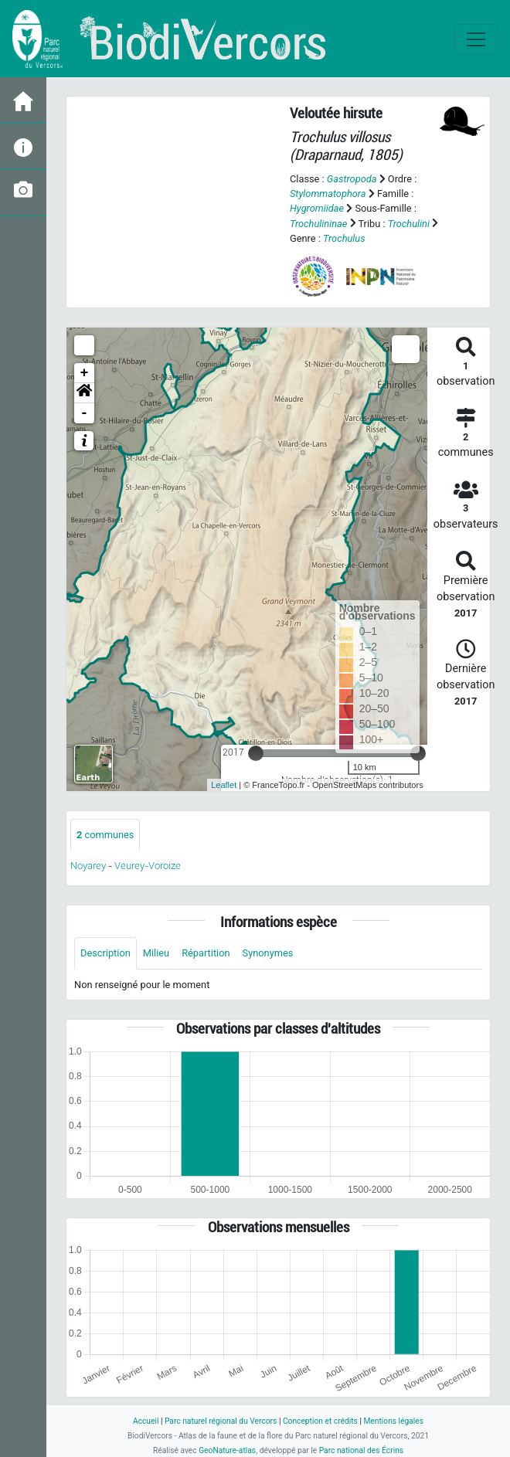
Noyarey (88, 865)
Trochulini (409, 223)
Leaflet (223, 785)
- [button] (84, 413)
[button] (84, 393)
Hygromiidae (317, 208)
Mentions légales (393, 1421)
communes (105, 835)
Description (105, 953)
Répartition (206, 953)
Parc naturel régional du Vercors (221, 1421)
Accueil (145, 1421)
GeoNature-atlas (227, 1450)
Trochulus (344, 238)
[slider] (256, 753)
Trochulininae (318, 223)
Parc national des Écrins (361, 1450)
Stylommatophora (328, 193)
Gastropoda (352, 179)
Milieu (156, 953)
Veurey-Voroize (147, 865)
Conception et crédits (320, 1421)
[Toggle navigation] (476, 39)
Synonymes (268, 953)
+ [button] (84, 373)
